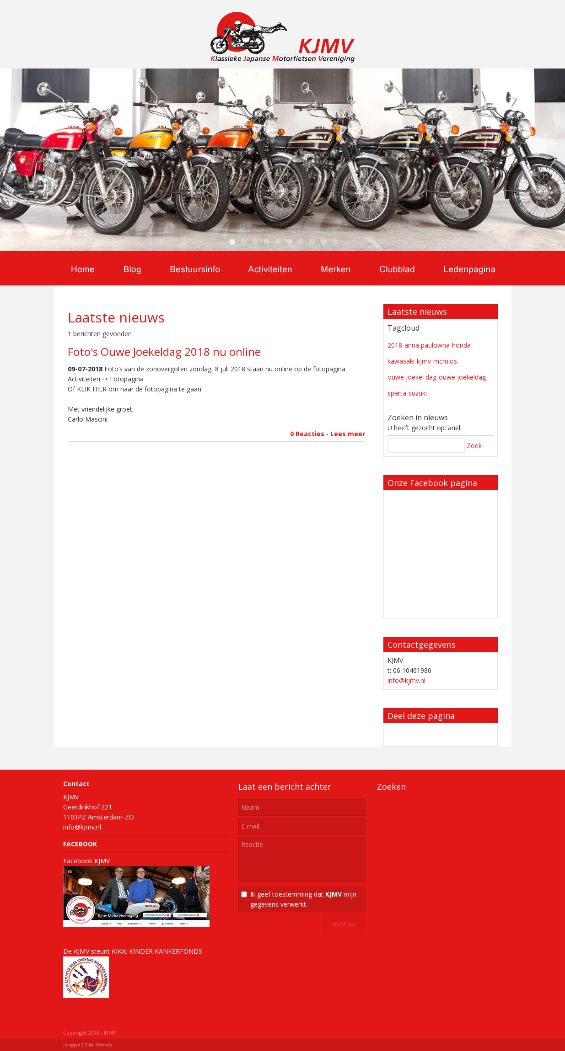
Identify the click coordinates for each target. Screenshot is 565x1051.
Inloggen (72, 1045)
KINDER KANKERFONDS (165, 951)
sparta (396, 393)
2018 (394, 345)
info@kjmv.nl (406, 680)
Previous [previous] (12, 160)
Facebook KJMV (86, 860)
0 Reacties (307, 433)
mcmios (445, 361)
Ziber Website (98, 1045)
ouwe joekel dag (411, 377)
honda (461, 345)
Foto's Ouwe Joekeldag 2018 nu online (164, 351)
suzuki (418, 393)
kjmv (424, 361)
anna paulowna (427, 345)
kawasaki (400, 361)
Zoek (474, 445)
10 (335, 242)
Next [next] (553, 160)
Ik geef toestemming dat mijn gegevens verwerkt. (303, 899)
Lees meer (347, 433)
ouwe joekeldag (462, 377)
